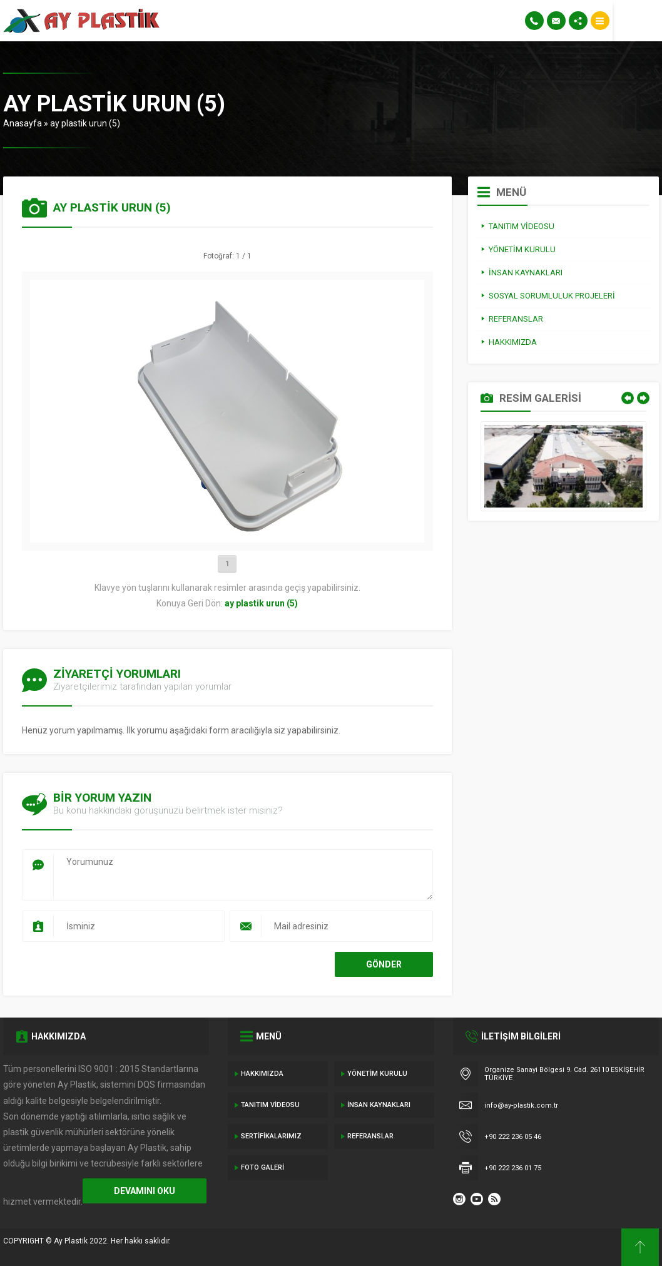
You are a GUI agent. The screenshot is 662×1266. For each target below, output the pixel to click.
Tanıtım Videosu (270, 1105)
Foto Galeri (262, 1167)
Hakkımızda (262, 1073)
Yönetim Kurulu (377, 1073)
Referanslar (370, 1136)
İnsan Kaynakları (378, 1105)
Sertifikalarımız (271, 1136)
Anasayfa (22, 123)
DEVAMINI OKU (144, 1191)
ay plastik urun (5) (85, 123)
